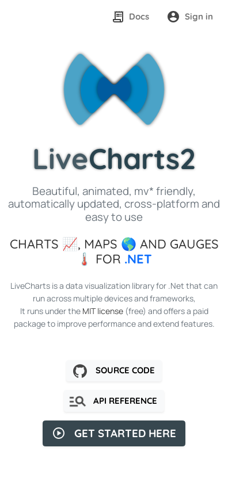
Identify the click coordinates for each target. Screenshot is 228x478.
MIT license (102, 310)
